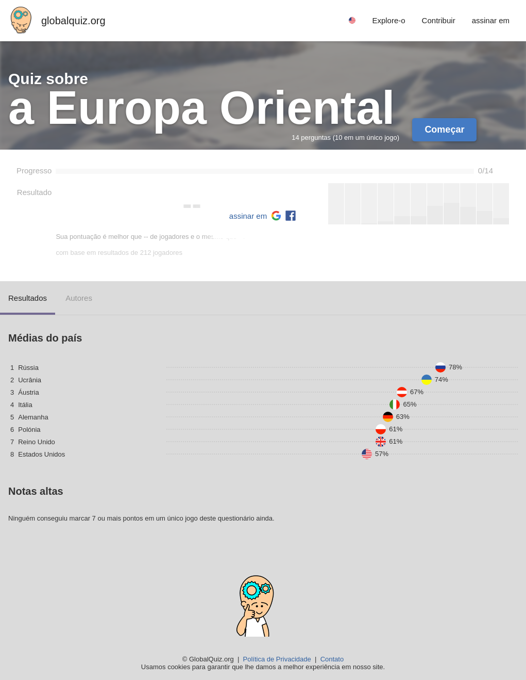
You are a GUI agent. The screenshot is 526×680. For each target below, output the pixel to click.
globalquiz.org (73, 20)
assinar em (248, 216)
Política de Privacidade (277, 659)
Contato (332, 659)
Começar (444, 129)
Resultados (27, 298)
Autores (78, 298)
